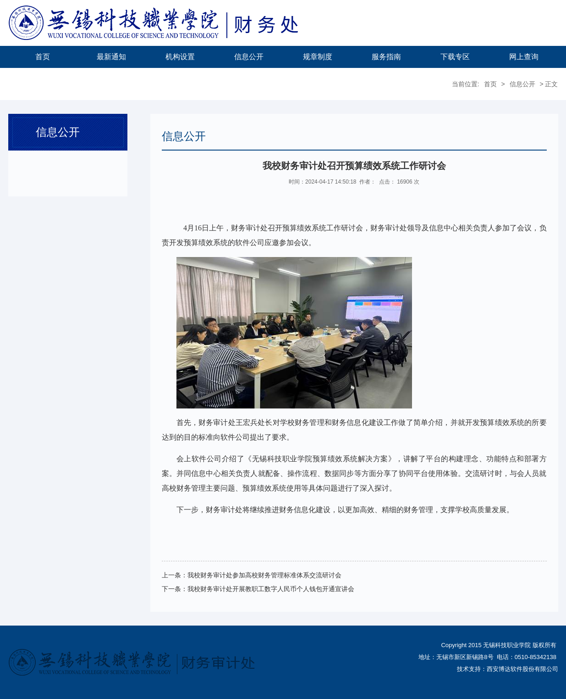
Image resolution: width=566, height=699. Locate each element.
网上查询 (524, 57)
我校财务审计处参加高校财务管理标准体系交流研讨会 (264, 575)
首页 (42, 57)
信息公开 (249, 57)
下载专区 (455, 57)
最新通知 (111, 57)
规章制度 (317, 57)
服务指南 (386, 57)
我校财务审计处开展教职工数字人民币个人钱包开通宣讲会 (270, 589)
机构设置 (180, 57)
